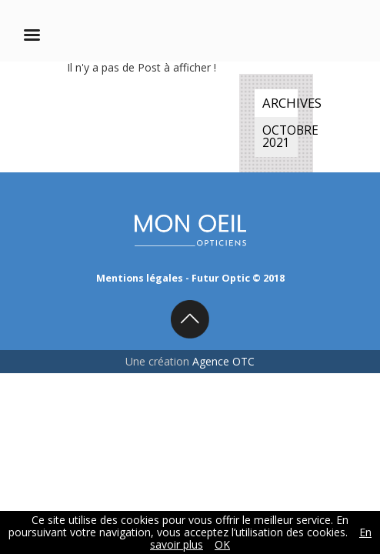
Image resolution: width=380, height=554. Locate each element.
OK (222, 544)
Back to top (190, 319)
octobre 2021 (280, 136)
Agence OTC (223, 361)
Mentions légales (139, 278)
